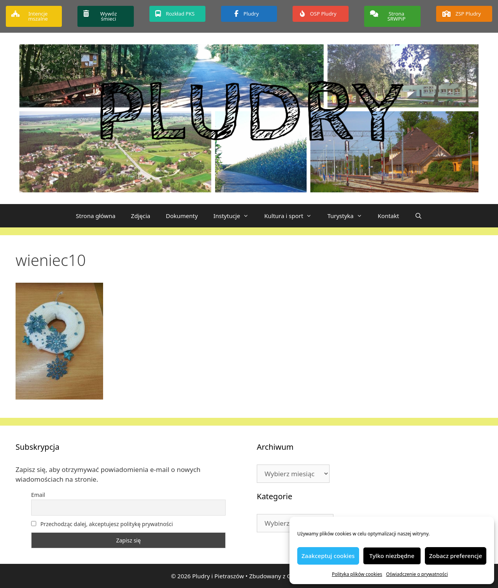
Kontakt (388, 216)
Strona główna (96, 216)
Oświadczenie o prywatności (417, 574)
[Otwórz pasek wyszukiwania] (418, 215)
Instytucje (234, 215)
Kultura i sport (291, 215)
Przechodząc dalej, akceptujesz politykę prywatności (102, 524)
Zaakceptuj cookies (328, 556)
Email (38, 494)
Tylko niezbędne (391, 556)
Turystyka (348, 215)
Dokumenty (182, 216)
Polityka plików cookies (357, 574)
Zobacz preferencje (455, 556)
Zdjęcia (141, 216)
